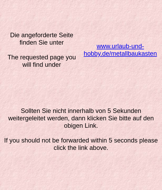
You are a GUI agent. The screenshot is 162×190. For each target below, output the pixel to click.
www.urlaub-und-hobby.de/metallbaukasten (120, 49)
